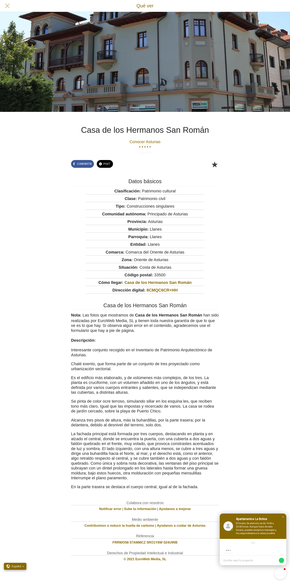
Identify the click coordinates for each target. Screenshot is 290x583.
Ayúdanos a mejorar (175, 509)
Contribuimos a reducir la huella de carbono (119, 525)
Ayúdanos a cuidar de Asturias (181, 525)
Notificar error (110, 509)
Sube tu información (140, 509)
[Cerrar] (7, 6)
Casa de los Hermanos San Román (158, 282)
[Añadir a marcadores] (214, 164)
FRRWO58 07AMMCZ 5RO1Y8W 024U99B (145, 542)
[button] (283, 517)
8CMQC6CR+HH (162, 290)
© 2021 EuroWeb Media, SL (145, 559)
